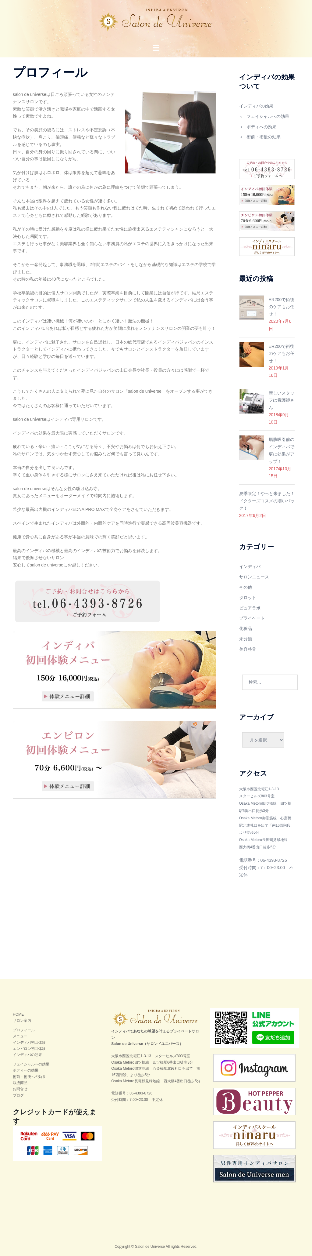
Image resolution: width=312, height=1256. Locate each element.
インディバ (250, 566)
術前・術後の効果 (263, 136)
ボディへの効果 (261, 126)
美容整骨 (247, 649)
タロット (247, 597)
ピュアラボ (250, 608)
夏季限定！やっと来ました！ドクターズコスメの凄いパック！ (267, 501)
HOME (18, 1014)
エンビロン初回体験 (29, 1049)
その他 (245, 587)
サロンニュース (254, 576)
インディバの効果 (256, 106)
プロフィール (24, 1030)
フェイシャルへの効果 (267, 116)
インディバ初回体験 (29, 1042)
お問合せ (20, 1089)
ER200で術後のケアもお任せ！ (282, 307)
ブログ (18, 1095)
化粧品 (245, 628)
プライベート (252, 618)
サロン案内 (22, 1020)
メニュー (20, 1036)
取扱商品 (20, 1083)
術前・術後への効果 (29, 1077)
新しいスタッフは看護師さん (281, 400)
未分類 (245, 638)
